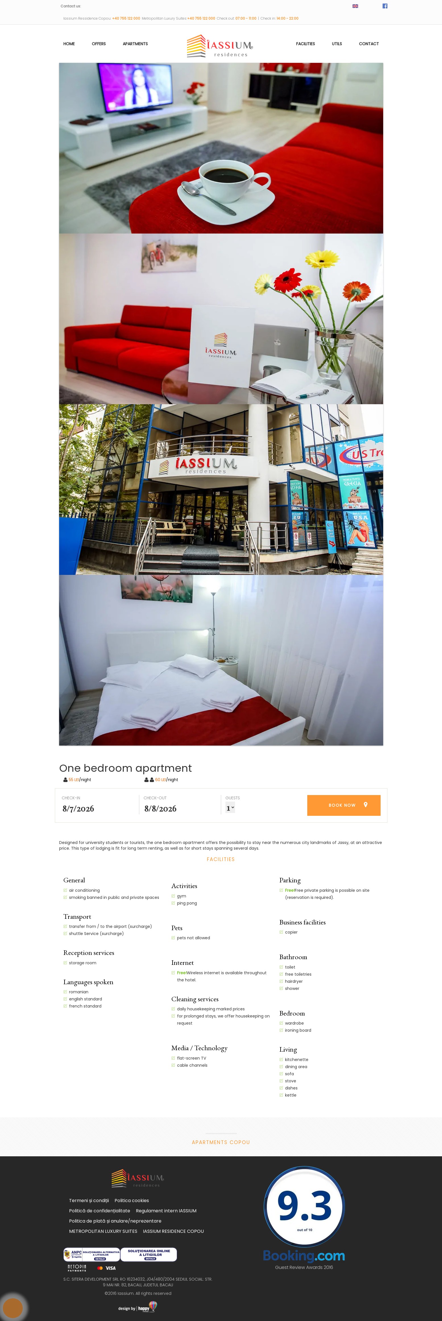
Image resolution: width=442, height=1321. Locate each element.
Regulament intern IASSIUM (166, 1211)
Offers (99, 44)
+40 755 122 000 (127, 18)
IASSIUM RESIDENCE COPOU (173, 1231)
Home (69, 44)
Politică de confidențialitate (99, 1211)
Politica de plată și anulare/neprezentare (115, 1221)
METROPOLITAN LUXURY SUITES (103, 1231)
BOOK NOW (342, 805)
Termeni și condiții (89, 1200)
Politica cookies (132, 1200)
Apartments (135, 44)
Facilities (305, 44)
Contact (369, 44)
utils (337, 44)
